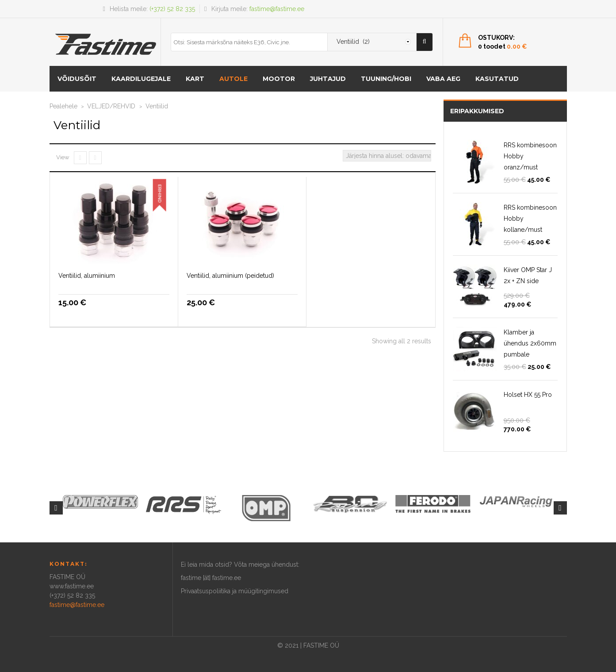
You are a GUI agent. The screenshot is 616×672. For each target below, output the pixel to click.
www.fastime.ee (72, 586)
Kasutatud (497, 79)
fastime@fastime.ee (276, 8)
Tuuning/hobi (386, 79)
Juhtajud (328, 79)
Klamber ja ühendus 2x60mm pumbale (530, 343)
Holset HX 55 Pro (528, 394)
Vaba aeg (443, 79)
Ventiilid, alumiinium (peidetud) (230, 275)
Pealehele (63, 106)
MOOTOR (279, 79)
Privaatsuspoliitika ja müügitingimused (234, 591)
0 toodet (502, 46)
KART (195, 79)
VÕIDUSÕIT (76, 79)
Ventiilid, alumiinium (86, 275)
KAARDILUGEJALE (141, 79)
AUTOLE (233, 79)
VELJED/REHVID (111, 106)
